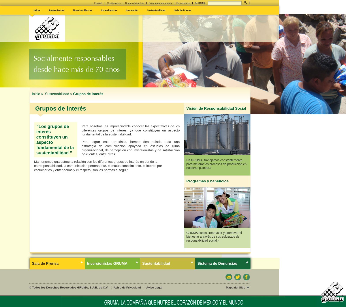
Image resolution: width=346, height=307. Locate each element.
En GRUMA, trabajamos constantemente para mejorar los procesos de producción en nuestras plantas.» (216, 164)
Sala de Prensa (182, 10)
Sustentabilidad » (58, 94)
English (98, 3)
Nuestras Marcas (82, 10)
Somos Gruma (56, 10)
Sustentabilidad (156, 10)
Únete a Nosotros (134, 3)
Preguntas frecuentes (160, 3)
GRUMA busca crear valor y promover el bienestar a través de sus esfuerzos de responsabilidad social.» (214, 236)
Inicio (37, 10)
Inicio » (38, 94)
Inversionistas (109, 10)
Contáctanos (114, 3)
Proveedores (183, 3)
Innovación (132, 10)
